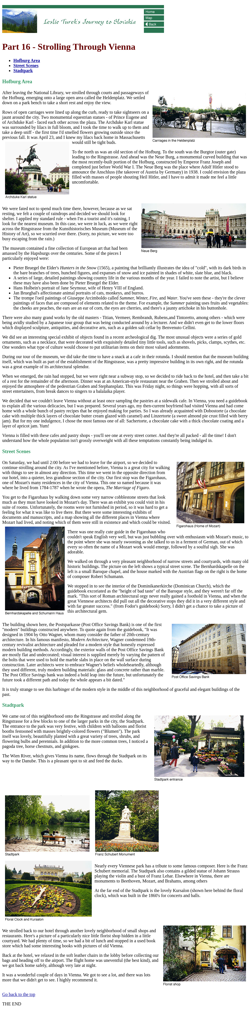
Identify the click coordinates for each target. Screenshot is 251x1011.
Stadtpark (23, 70)
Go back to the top (18, 994)
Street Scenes (25, 65)
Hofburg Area (26, 60)
